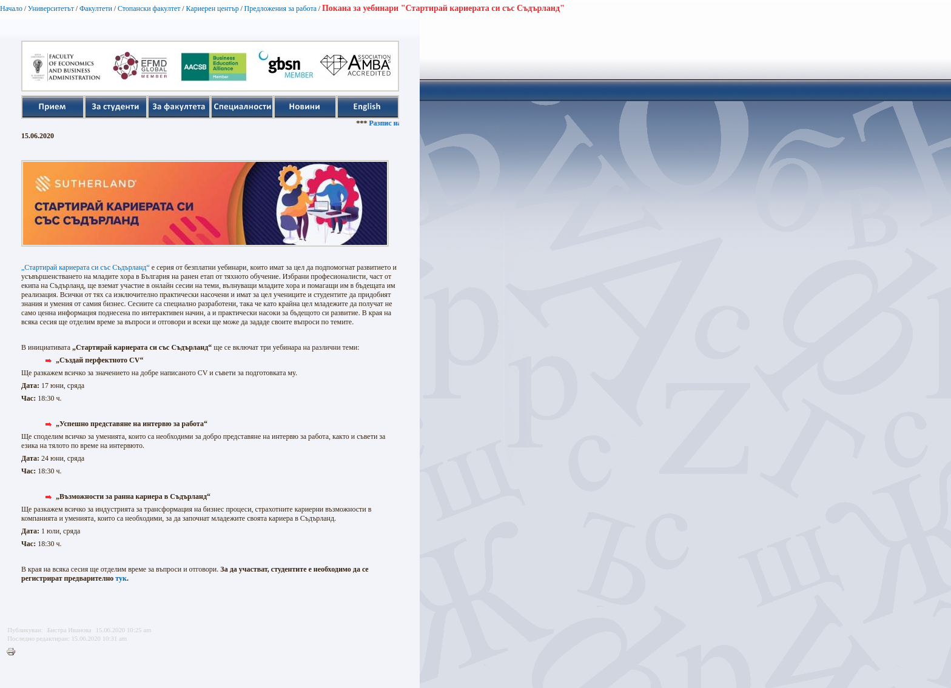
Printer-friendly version (14, 652)
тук (121, 578)
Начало (11, 8)
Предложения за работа (280, 8)
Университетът (51, 8)
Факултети (95, 8)
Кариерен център (212, 8)
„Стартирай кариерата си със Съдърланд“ (85, 267)
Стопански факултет (149, 8)
